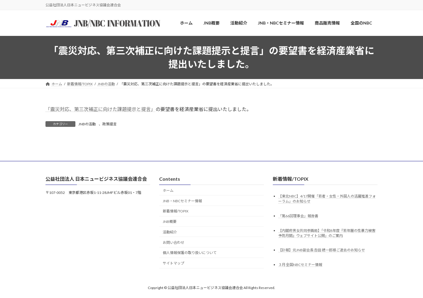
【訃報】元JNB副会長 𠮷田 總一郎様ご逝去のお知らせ (321, 250)
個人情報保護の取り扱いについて (190, 252)
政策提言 (109, 124)
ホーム (168, 190)
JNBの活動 (87, 124)
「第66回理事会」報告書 (298, 215)
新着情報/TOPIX (175, 211)
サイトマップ (173, 263)
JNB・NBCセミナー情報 (182, 200)
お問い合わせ (173, 242)
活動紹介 (170, 231)
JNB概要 (169, 221)
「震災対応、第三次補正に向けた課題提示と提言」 (100, 109)
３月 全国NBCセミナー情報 (300, 264)
